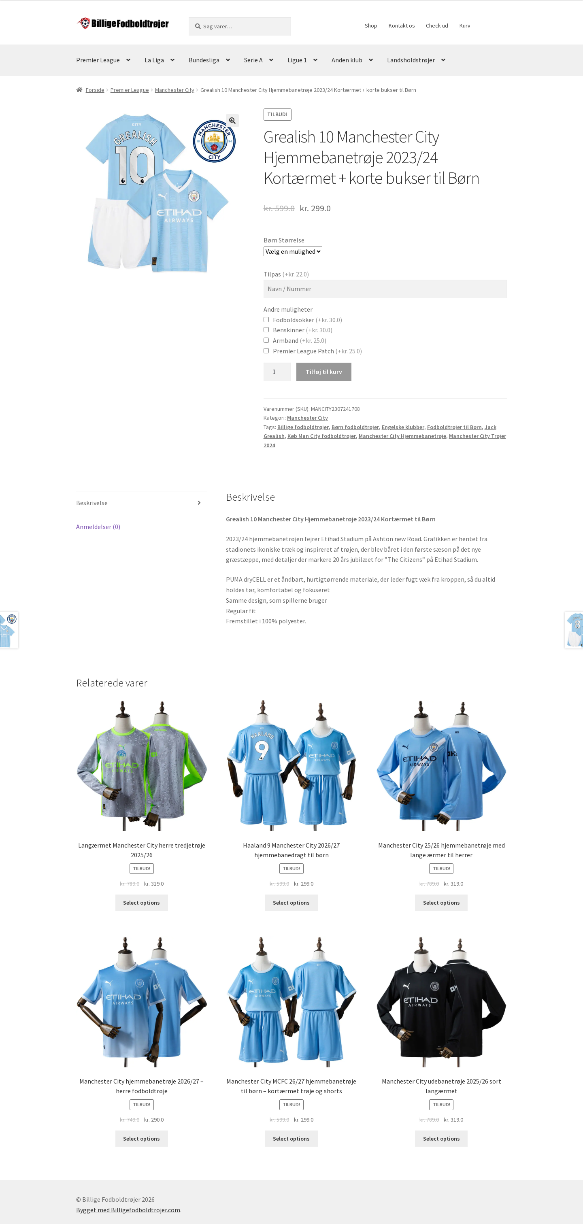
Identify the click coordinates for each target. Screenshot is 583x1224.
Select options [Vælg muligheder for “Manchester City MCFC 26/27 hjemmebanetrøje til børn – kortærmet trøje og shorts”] (291, 1138)
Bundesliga (204, 60)
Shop (371, 25)
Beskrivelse (92, 503)
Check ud (437, 25)
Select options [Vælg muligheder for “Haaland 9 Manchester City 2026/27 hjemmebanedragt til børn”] (291, 902)
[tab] (141, 503)
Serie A (253, 60)
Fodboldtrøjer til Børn (454, 427)
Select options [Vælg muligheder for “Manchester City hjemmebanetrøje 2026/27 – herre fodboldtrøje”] (141, 1138)
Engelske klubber (403, 427)
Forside (95, 90)
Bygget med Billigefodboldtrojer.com (128, 1210)
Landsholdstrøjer (411, 60)
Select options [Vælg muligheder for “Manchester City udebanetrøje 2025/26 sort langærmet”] (441, 1138)
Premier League (98, 60)
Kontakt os (402, 25)
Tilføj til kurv (324, 372)
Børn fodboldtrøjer (355, 427)
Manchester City (174, 90)
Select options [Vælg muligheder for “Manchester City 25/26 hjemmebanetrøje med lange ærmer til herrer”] (441, 902)
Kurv (465, 25)
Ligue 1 (297, 60)
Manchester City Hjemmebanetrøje (402, 436)
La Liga (154, 60)
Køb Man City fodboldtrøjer (321, 436)
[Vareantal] (277, 372)
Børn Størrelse (284, 240)
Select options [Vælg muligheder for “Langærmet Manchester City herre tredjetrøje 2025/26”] (141, 902)
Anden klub (347, 60)
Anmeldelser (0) (98, 527)
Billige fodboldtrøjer (303, 427)
